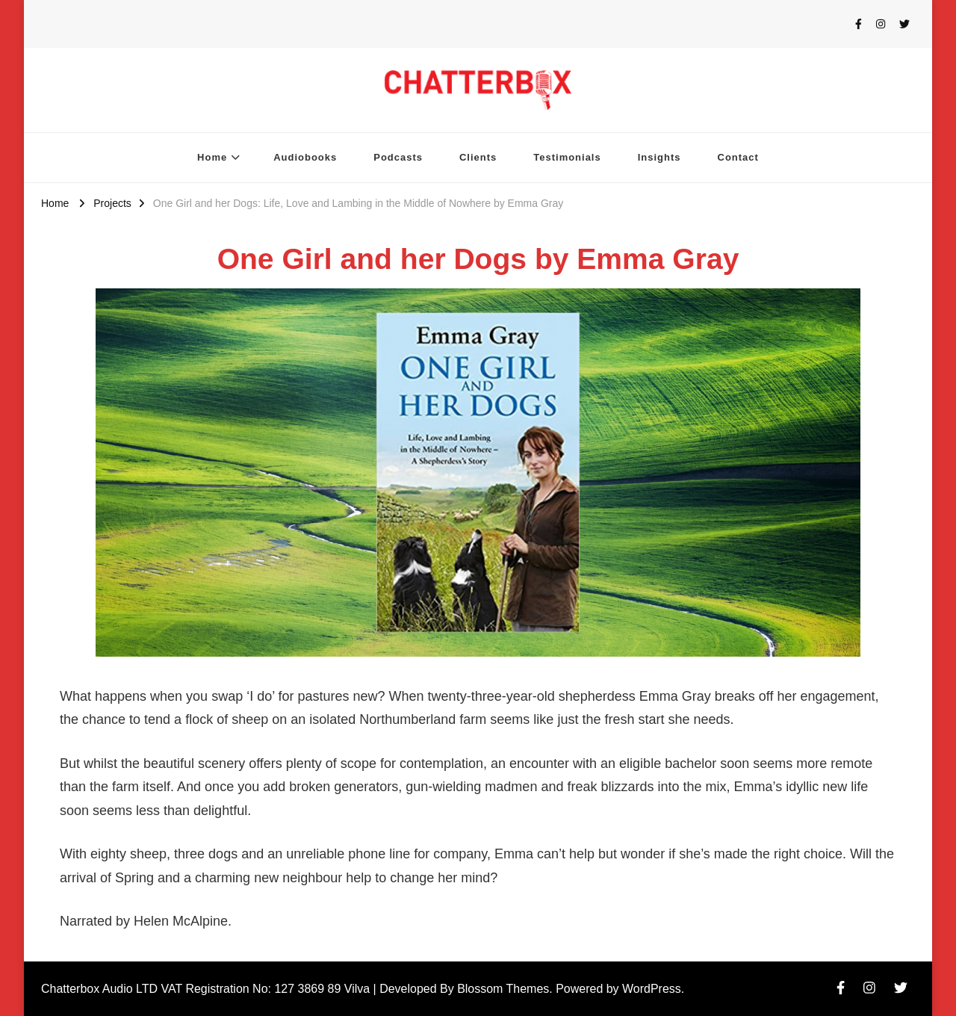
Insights (659, 157)
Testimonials (566, 157)
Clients (478, 157)
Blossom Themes (503, 988)
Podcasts (398, 157)
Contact (738, 157)
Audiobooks (305, 157)
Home (212, 157)
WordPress (651, 988)
